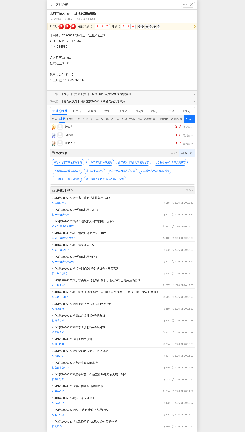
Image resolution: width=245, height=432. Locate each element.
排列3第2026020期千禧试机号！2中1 (122, 212)
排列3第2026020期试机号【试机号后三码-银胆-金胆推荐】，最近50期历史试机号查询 (122, 294)
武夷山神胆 (59, 202)
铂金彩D (57, 355)
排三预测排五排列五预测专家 (133, 162)
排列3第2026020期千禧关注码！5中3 (122, 247)
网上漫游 (58, 308)
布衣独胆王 (59, 403)
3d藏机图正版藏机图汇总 (67, 170)
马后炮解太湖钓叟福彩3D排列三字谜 (105, 179)
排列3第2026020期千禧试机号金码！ (122, 259)
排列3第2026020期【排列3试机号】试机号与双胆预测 (122, 271)
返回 (51, 4)
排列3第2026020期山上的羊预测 (122, 341)
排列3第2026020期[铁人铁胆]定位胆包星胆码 (122, 412)
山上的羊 (58, 344)
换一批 (187, 153)
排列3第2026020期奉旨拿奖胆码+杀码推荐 (122, 329)
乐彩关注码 (59, 285)
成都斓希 (56, 19)
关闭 (191, 4)
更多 (185, 4)
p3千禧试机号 (60, 214)
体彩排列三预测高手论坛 (122, 170)
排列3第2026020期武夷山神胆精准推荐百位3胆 (122, 200)
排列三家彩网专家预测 (100, 162)
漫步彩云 (58, 379)
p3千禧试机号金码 (63, 261)
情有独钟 (58, 391)
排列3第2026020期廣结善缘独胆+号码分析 (122, 318)
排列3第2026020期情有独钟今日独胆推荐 (122, 388)
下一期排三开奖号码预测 (67, 179)
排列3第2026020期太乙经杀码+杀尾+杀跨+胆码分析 (122, 424)
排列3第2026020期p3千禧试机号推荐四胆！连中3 (122, 224)
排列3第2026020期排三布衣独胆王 (122, 400)
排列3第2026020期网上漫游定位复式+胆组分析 (122, 306)
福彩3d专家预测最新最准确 (68, 162)
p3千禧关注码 (60, 249)
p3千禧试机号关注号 (64, 238)
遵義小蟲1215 (60, 367)
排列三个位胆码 (94, 170)
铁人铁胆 (58, 414)
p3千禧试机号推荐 (63, 226)
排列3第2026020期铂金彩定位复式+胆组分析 (122, 353)
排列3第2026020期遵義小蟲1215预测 (122, 365)
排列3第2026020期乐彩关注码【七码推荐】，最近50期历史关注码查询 (122, 282)
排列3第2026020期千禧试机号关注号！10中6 (122, 235)
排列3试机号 (60, 273)
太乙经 (57, 426)
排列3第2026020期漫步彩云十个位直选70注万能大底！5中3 (122, 377)
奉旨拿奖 (58, 332)
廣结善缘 (58, 320)
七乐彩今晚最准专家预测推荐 (170, 162)
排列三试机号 (60, 296)
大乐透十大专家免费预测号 (155, 170)
